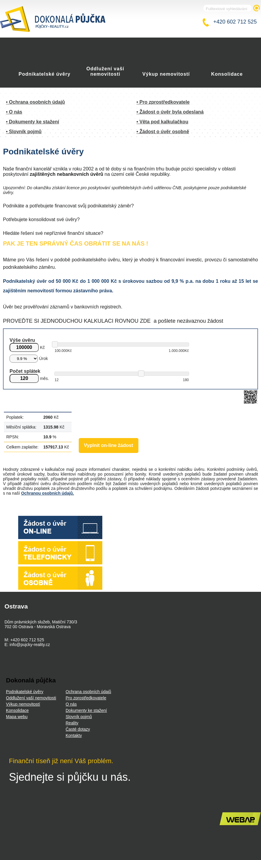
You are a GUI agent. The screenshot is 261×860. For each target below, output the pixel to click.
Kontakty (74, 735)
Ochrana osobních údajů (88, 691)
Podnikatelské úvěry (44, 74)
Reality (72, 723)
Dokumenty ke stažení (86, 710)
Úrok (43, 358)
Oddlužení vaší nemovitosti (105, 71)
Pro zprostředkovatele (86, 698)
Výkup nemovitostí (166, 74)
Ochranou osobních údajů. (47, 493)
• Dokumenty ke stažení (32, 121)
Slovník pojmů (79, 716)
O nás (71, 704)
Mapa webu (16, 716)
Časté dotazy (78, 729)
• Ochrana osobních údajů (35, 102)
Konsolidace (227, 74)
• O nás (14, 111)
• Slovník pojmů (23, 131)
